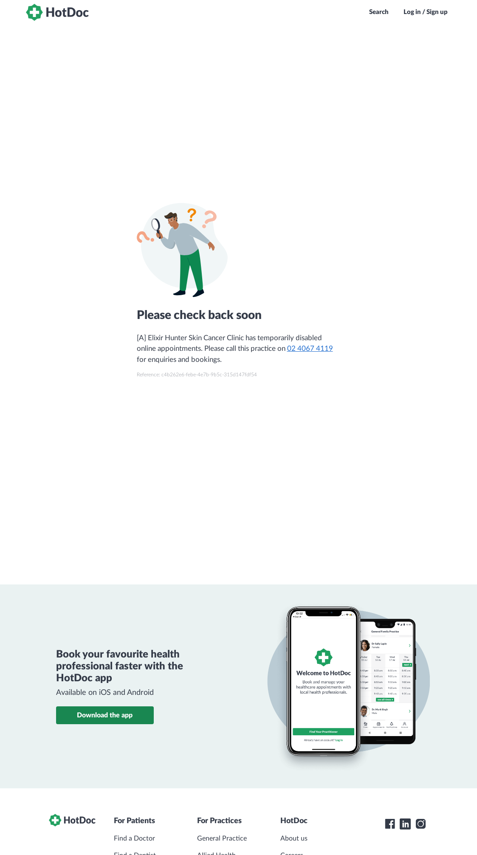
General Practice (222, 838)
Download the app (105, 715)
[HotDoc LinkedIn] (405, 824)
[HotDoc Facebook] (390, 824)
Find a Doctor (134, 838)
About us (294, 838)
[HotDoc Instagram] (420, 824)
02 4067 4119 (310, 348)
